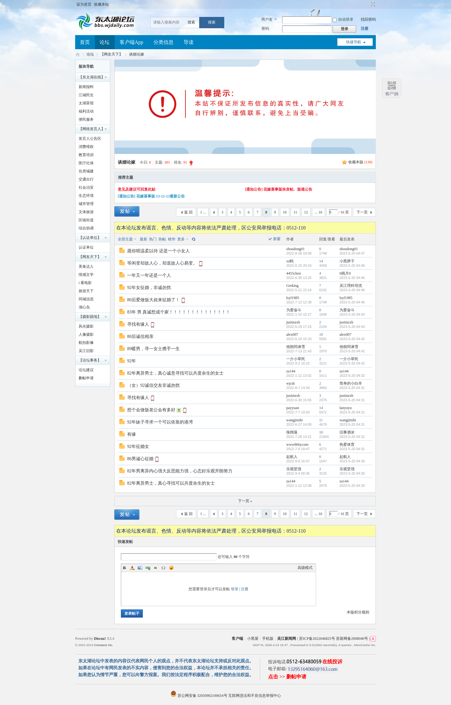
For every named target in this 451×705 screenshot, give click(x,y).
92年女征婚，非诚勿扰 (149, 287)
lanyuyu (346, 408)
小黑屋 (252, 638)
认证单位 (86, 247)
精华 (171, 239)
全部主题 (125, 239)
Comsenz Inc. (103, 645)
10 (285, 212)
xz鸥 (289, 261)
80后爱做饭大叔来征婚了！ (153, 299)
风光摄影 (86, 326)
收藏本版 (360, 162)
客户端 (237, 638)
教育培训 (86, 155)
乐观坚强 (293, 469)
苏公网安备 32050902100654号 (199, 695)
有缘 (131, 434)
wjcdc (290, 383)
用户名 (266, 19)
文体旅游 (86, 212)
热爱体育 (347, 444)
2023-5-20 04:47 (352, 253)
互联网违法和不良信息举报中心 (254, 695)
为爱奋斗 (293, 310)
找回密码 (368, 19)
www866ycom (297, 444)
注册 (364, 28)
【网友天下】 (111, 54)
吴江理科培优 (351, 285)
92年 (131, 361)
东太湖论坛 (77, 54)
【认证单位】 (90, 237)
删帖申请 (86, 378)
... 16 (318, 212)
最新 (143, 239)
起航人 (292, 457)
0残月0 (345, 273)
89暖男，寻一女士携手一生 (153, 348)
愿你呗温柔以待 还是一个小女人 (158, 251)
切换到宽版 (372, 4)
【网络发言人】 (92, 129)
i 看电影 (85, 283)
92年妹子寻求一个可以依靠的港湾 (160, 422)
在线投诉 (332, 661)
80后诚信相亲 (140, 336)
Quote (156, 568)
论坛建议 (86, 370)
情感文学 (86, 274)
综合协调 (86, 228)
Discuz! (100, 638)
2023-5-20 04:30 (352, 461)
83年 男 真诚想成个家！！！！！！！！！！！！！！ (178, 312)
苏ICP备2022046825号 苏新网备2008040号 (333, 638)
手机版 (267, 638)
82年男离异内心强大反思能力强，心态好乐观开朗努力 (179, 471)
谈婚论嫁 (136, 54)
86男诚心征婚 (140, 458)
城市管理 (86, 204)
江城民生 (86, 95)
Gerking (292, 285)
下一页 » (245, 501)
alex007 (292, 334)
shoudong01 (295, 249)
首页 (85, 42)
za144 (290, 371)
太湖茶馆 (86, 103)
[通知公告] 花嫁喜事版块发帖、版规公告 (279, 189)
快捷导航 (353, 42)
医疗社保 (86, 163)
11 (295, 212)
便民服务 (86, 119)
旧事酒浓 (347, 432)
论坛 (105, 42)
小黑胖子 (347, 261)
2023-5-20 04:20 (352, 485)
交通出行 (86, 179)
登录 (234, 589)
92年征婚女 (138, 446)
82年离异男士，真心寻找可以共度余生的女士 (171, 483)
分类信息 (163, 42)
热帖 (162, 239)
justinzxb (293, 322)
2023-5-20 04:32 (352, 375)
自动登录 (343, 19)
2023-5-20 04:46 (352, 265)
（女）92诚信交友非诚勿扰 (153, 385)
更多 (181, 239)
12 (306, 212)
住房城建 (86, 171)
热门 (153, 239)
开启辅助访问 (367, 4)
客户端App (131, 42)
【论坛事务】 (90, 360)
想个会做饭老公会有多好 (151, 410)
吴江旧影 (86, 351)
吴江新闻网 (286, 638)
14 (321, 261)
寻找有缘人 (138, 324)
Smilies (171, 568)
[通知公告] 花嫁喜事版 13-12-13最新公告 (151, 196)
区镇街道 (86, 220)
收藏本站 (101, 4)
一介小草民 (295, 359)
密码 (265, 28)
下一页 (362, 212)
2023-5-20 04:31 (352, 388)
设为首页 (83, 4)
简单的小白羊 (351, 383)
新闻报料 (86, 87)
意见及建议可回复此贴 (136, 189)
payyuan (292, 408)
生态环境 (86, 195)
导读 (189, 42)
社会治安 (86, 187)
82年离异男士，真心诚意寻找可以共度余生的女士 (175, 373)
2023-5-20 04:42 (352, 339)
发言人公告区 (90, 138)
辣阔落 (292, 432)
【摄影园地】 (90, 316)
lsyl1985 (292, 298)
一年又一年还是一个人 (149, 275)
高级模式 (305, 568)
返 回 (188, 212)
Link (148, 568)
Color (132, 568)
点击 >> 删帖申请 (287, 676)
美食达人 (86, 266)
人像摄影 (86, 334)
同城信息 (86, 299)
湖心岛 (84, 307)
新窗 (277, 239)
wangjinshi (294, 420)
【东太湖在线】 (92, 77)
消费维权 (86, 147)
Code (163, 568)
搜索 (191, 22)
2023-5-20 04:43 (352, 314)
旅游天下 (86, 291)
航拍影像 (86, 342)
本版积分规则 (358, 612)
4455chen (293, 273)
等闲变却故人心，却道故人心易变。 (162, 263)
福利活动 (86, 111)
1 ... (203, 212)
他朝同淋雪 (295, 347)
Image (140, 568)
